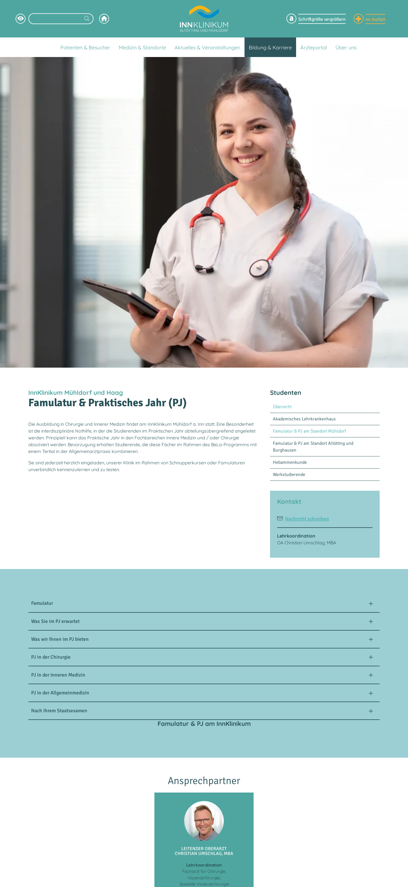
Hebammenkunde (290, 462)
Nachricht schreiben (307, 519)
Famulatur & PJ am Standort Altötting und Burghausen (313, 447)
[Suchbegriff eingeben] (61, 18)
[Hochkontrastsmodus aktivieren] (21, 19)
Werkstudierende (289, 474)
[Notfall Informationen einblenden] (369, 19)
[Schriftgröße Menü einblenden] (316, 19)
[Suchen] (87, 19)
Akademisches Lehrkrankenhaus (304, 419)
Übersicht (282, 407)
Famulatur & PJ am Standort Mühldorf (309, 431)
